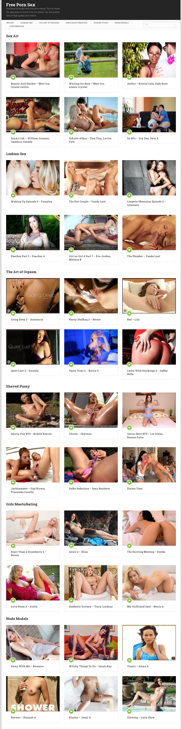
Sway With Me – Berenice (27, 666)
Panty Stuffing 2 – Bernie (85, 319)
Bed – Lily (133, 319)
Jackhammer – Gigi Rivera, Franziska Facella (28, 490)
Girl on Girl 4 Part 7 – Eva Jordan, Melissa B (90, 258)
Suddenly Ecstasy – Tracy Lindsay (91, 606)
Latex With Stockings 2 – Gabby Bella (147, 372)
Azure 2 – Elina (78, 551)
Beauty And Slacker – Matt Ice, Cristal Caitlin (30, 85)
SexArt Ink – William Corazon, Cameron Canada (30, 140)
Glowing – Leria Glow (141, 717)
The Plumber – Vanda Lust (143, 256)
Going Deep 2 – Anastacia (27, 319)
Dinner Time (135, 488)
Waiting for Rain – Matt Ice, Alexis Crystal (86, 85)
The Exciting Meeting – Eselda (146, 551)
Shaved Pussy (101, 23)
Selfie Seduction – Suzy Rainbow (89, 488)
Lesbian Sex (26, 23)
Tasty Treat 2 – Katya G (84, 370)
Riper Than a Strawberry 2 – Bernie (28, 553)
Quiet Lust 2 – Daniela (25, 370)
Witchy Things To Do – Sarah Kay (90, 666)
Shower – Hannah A (23, 717)
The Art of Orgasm (49, 23)
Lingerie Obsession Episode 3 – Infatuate (146, 203)
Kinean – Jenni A (80, 717)
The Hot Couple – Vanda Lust (87, 201)
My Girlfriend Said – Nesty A (145, 606)
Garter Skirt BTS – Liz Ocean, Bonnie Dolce (145, 435)
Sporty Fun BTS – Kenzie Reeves (31, 433)
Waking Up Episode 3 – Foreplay (31, 201)
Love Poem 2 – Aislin (24, 606)
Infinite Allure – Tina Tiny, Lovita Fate (90, 140)
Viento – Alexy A (138, 666)
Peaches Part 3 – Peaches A (28, 256)
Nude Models (122, 23)
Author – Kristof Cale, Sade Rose (147, 83)
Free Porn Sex (20, 5)
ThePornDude (16, 26)
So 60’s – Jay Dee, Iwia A (142, 138)
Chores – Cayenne (80, 433)
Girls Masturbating (76, 23)
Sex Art (10, 23)
